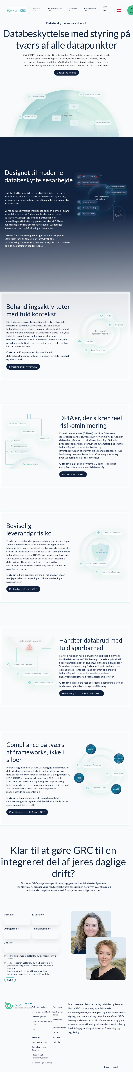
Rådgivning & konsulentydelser (40, 1056)
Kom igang (57, 1007)
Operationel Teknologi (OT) (42, 1023)
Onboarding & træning (42, 1063)
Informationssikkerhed (42, 1012)
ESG (34, 1029)
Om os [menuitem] (105, 8)
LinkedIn (57, 1042)
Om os (56, 1032)
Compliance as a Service (39, 1048)
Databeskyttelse (39, 1016)
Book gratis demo (58, 1013)
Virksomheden (60, 1027)
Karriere (57, 1037)
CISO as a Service (39, 1042)
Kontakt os (57, 1019)
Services (36, 1037)
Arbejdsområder (39, 1007)
